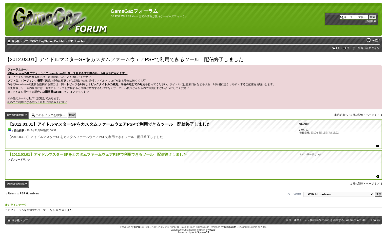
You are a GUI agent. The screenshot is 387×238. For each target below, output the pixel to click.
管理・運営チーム (297, 220)
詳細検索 (371, 21)
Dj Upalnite (230, 227)
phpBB (137, 227)
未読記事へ (341, 114)
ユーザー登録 (355, 48)
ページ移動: (294, 193)
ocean (212, 229)
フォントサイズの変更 (376, 40)
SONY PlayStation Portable (47, 41)
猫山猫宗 (19, 130)
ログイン (374, 48)
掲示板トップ (20, 41)
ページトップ (377, 146)
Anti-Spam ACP (200, 232)
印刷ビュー (368, 40)
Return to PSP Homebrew (23, 193)
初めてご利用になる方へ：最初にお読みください (37, 102)
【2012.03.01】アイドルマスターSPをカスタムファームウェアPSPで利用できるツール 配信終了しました (124, 59)
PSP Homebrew (78, 41)
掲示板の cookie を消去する (327, 220)
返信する (17, 115)
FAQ (339, 48)
